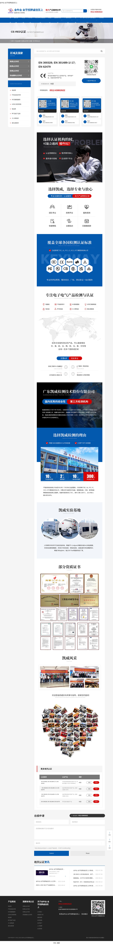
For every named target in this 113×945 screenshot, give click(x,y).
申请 (96, 782)
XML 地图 (56, 943)
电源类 (14, 90)
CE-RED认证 (36, 41)
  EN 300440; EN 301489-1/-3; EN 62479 (50, 788)
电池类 (14, 109)
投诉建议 (84, 914)
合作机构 (39, 920)
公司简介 (39, 911)
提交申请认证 (91, 81)
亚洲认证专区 (14, 71)
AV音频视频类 (16, 99)
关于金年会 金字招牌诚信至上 (43, 904)
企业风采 (39, 928)
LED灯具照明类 (16, 104)
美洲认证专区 (14, 61)
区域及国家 (18, 41)
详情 (89, 782)
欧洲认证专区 (25, 41)
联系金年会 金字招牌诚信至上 (69, 914)
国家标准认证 (28, 902)
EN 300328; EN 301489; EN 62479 (50, 801)
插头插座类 (15, 123)
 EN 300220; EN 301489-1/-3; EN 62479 (50, 795)
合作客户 (39, 923)
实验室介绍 (40, 914)
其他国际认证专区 (16, 75)
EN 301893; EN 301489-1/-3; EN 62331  (50, 782)
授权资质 (39, 917)
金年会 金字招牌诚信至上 (8, 3)
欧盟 (31, 41)
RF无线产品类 (16, 113)
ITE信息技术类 (16, 95)
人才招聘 (39, 926)
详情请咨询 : (51, 90)
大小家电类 (15, 118)
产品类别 (11, 902)
